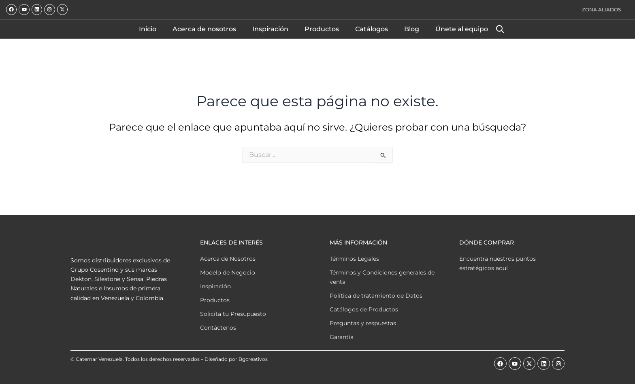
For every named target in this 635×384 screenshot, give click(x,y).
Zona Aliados (601, 9)
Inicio (147, 29)
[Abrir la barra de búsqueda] (500, 29)
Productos (322, 29)
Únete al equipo (461, 29)
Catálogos (371, 29)
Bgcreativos (253, 359)
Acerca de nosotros (204, 29)
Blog (411, 29)
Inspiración (270, 29)
